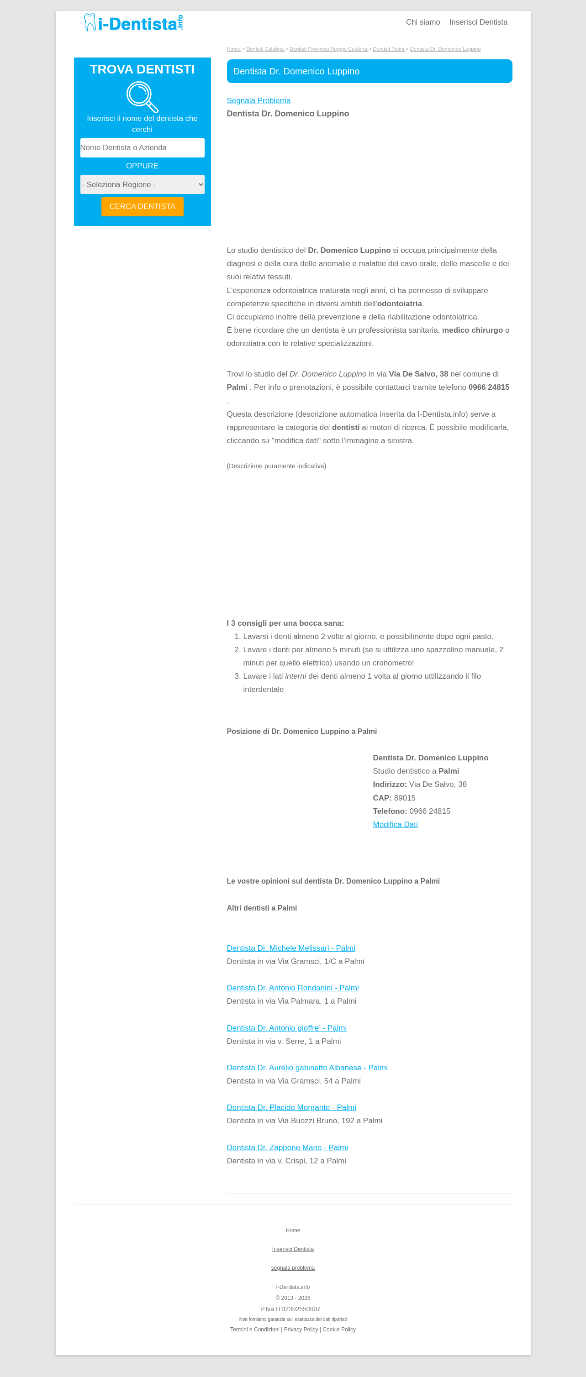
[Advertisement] (300, 182)
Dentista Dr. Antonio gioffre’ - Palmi (287, 1028)
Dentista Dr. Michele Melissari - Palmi (291, 948)
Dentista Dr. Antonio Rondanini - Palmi (293, 988)
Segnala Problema (259, 100)
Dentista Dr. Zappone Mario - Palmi (287, 1147)
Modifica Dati (395, 824)
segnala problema (293, 1268)
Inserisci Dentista (478, 22)
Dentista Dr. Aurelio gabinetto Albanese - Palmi (307, 1067)
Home (292, 1230)
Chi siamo (423, 22)
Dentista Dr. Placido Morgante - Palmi (291, 1107)
